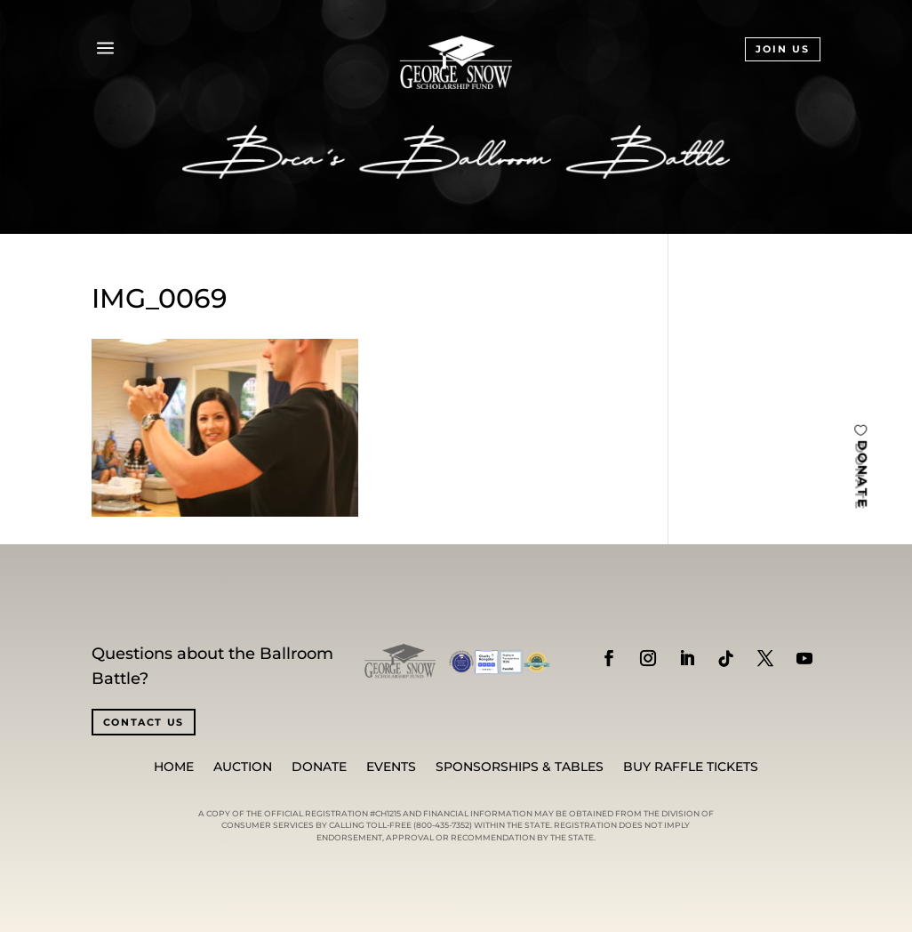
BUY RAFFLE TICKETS (690, 767)
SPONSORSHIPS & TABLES (520, 767)
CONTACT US (144, 722)
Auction (242, 767)
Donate (319, 767)
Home (174, 767)
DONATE (862, 474)
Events (391, 767)
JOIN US (783, 49)
